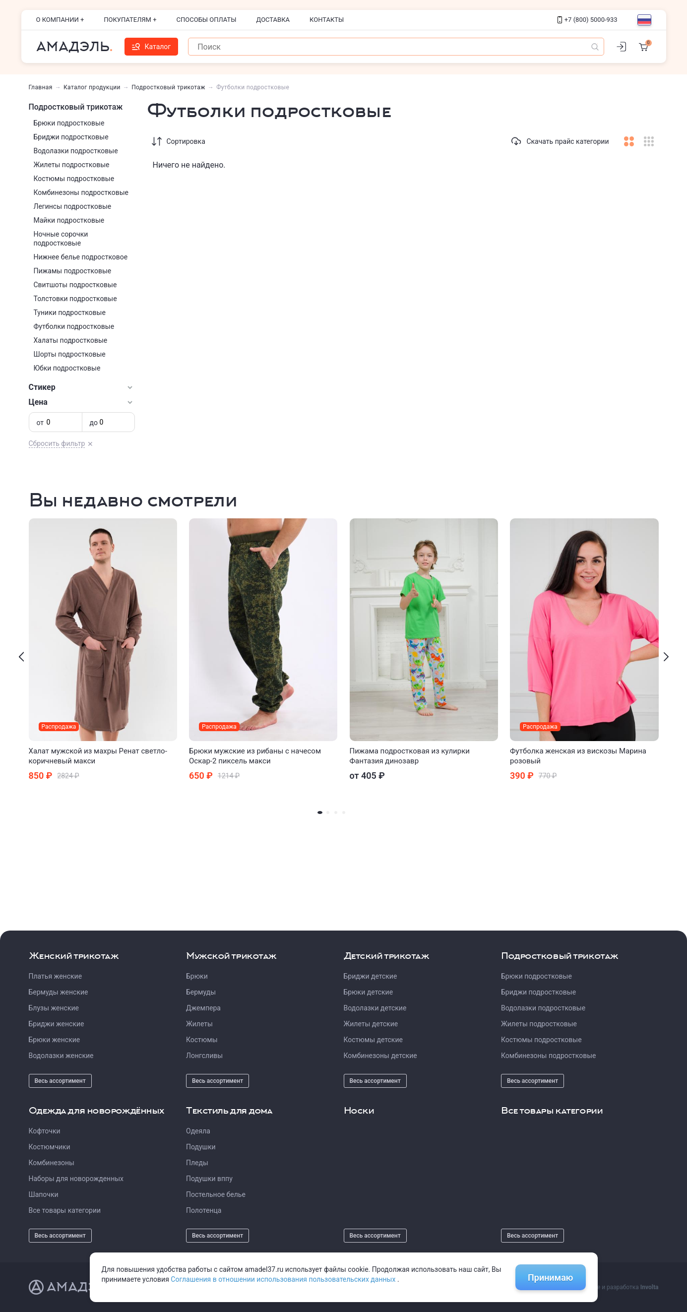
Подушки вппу (209, 1179)
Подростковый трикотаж (168, 87)
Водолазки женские (61, 1056)
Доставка (273, 19)
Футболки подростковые (74, 326)
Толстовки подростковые (75, 299)
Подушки (201, 1147)
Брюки (197, 976)
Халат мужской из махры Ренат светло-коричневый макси (98, 756)
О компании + (60, 19)
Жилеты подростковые (72, 165)
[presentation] (21, 657)
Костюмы (202, 1040)
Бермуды (201, 992)
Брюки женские (54, 1040)
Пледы (197, 1163)
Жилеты (199, 1024)
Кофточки (45, 1131)
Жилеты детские (371, 1024)
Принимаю (550, 1277)
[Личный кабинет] (621, 46)
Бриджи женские (56, 1024)
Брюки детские (368, 992)
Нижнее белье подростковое (81, 257)
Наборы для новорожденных (76, 1179)
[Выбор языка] (644, 19)
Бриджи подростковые (71, 137)
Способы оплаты (207, 19)
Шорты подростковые (70, 354)
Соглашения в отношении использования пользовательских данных (284, 1279)
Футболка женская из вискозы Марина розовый (578, 756)
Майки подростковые (69, 220)
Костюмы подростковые (74, 179)
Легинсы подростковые (73, 206)
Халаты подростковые (71, 340)
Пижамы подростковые (73, 271)
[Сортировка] (157, 141)
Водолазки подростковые (76, 151)
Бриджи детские (370, 976)
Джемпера (203, 1008)
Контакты (327, 19)
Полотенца (203, 1210)
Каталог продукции (92, 87)
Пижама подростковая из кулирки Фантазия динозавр (410, 756)
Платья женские (55, 976)
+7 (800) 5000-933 (588, 19)
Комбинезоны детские (380, 1056)
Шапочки (44, 1194)
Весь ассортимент (60, 1080)
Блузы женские (54, 1008)
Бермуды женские (58, 992)
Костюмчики (49, 1147)
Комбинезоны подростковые (81, 192)
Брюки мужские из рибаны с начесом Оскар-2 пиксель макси (255, 756)
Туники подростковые (70, 312)
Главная (41, 87)
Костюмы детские (373, 1040)
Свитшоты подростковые (75, 285)
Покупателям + (130, 19)
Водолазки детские (375, 1008)
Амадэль (73, 46)
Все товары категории (65, 1210)
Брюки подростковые (69, 123)
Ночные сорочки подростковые (61, 238)
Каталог (151, 47)
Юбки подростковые (67, 368)
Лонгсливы (204, 1056)
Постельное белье (216, 1194)
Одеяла (198, 1131)
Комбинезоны (51, 1163)
